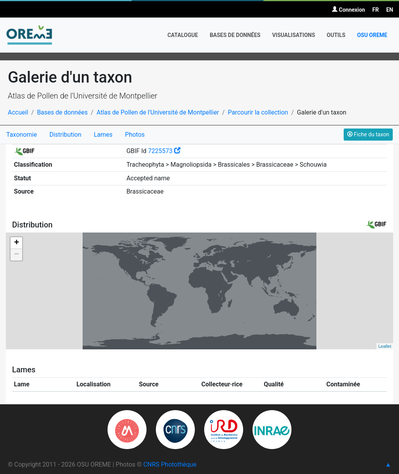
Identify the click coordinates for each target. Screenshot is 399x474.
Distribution (65, 134)
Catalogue (183, 35)
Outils (336, 35)
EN (389, 10)
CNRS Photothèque (169, 464)
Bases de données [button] (235, 35)
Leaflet (384, 346)
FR (376, 10)
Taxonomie (21, 134)
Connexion (348, 10)
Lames (103, 134)
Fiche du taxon (368, 134)
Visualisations (293, 35)
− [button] (16, 255)
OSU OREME (372, 35)
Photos (135, 134)
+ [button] (16, 243)
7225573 (164, 151)
